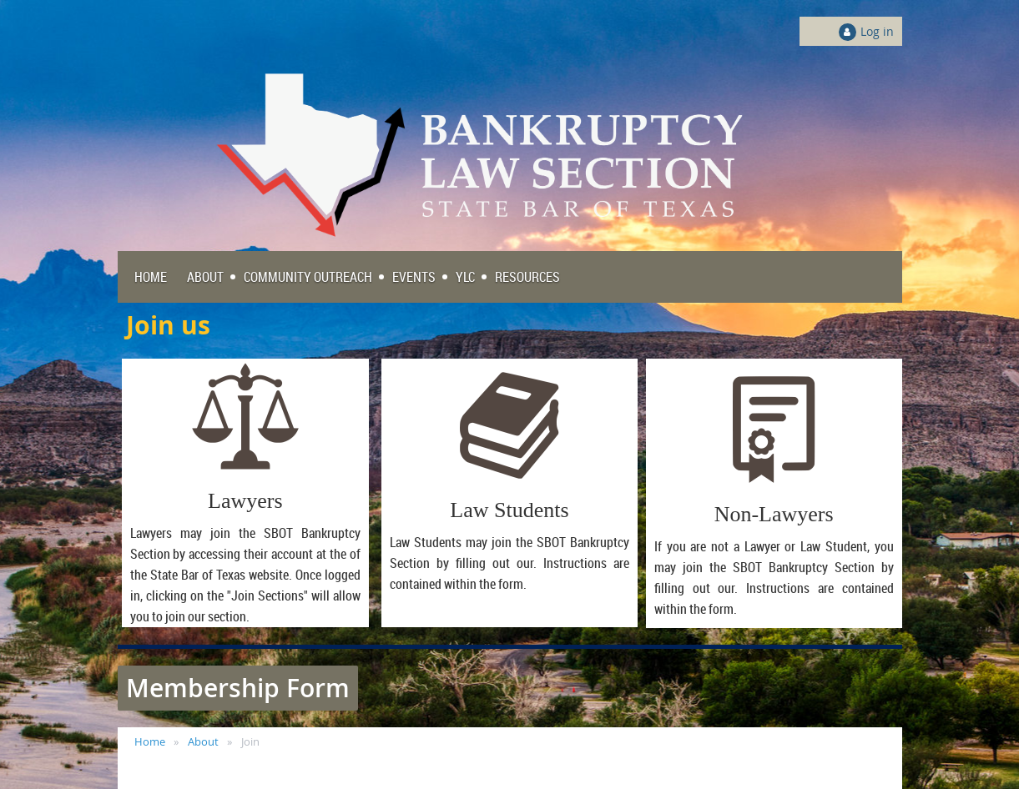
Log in (877, 31)
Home (149, 741)
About (203, 741)
